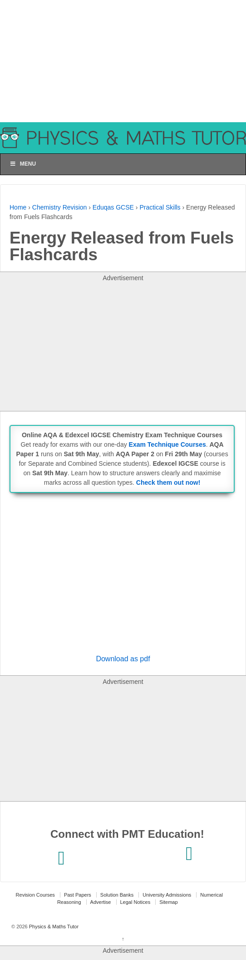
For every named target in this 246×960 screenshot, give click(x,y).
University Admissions (167, 895)
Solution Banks (116, 895)
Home (18, 207)
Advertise (100, 902)
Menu (23, 164)
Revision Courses (35, 895)
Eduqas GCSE (113, 207)
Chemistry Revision (59, 207)
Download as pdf (123, 659)
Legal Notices (135, 902)
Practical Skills (159, 207)
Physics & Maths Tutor (53, 926)
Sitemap (168, 902)
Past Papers (77, 895)
